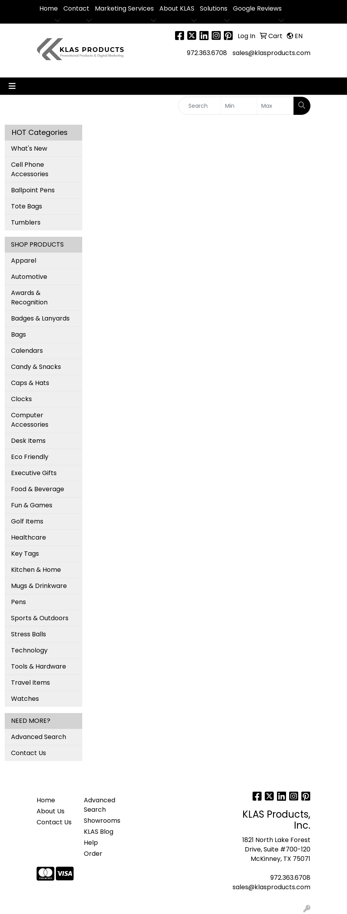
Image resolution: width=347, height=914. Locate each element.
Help (91, 842)
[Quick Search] (199, 106)
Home (48, 8)
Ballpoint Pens (33, 190)
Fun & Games (31, 505)
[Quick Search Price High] (275, 106)
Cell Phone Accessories (29, 169)
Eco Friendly (29, 456)
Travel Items (30, 682)
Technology (29, 650)
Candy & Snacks (36, 366)
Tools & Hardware (38, 666)
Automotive (29, 276)
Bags (18, 334)
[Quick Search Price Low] (239, 106)
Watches (25, 698)
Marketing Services (124, 8)
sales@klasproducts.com (271, 52)
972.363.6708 (207, 52)
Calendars (27, 350)
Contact (76, 8)
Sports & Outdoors (39, 618)
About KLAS (176, 8)
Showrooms (102, 820)
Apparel (23, 260)
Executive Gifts (34, 472)
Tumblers (26, 222)
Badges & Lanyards (40, 318)
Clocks (21, 399)
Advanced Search (38, 736)
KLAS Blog (98, 831)
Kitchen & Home (36, 569)
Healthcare (28, 537)
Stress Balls (28, 634)
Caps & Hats (30, 382)
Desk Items (28, 440)
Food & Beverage (37, 489)
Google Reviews (257, 8)
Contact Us (28, 752)
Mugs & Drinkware (39, 585)
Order (93, 853)
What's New (29, 148)
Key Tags (25, 553)
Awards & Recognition (29, 297)
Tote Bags (26, 206)
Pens (18, 601)
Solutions (213, 8)
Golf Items (27, 521)
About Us (51, 811)
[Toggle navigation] (12, 86)
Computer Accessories (29, 420)
